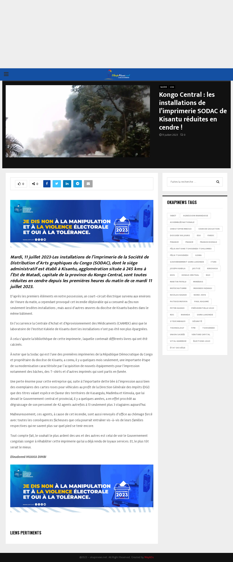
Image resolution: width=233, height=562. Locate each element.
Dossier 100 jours (180, 235)
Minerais (198, 281)
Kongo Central (190, 275)
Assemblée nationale (182, 222)
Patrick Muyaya (178, 301)
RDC (172, 314)
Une (172, 87)
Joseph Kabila (177, 268)
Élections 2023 (201, 341)
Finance (174, 242)
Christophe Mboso (181, 228)
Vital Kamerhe (178, 341)
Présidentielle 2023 (202, 308)
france (189, 242)
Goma (198, 255)
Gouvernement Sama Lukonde (187, 262)
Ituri (213, 262)
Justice (196, 268)
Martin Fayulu (178, 281)
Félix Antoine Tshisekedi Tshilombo (191, 248)
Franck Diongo (208, 242)
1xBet (173, 215)
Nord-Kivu (200, 295)
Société (163, 87)
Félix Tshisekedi (179, 255)
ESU (199, 235)
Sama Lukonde (205, 314)
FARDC (211, 235)
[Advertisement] (116, 34)
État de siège (177, 347)
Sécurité (197, 321)
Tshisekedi (208, 328)
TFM (193, 328)
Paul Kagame (201, 301)
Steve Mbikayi (177, 321)
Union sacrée (177, 334)
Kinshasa (212, 268)
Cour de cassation (209, 228)
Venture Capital (201, 334)
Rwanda (185, 314)
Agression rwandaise (195, 215)
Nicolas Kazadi (178, 295)
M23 (208, 275)
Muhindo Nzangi (202, 288)
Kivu (172, 275)
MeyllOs (149, 557)
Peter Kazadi (177, 308)
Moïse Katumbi (178, 288)
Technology (177, 328)
